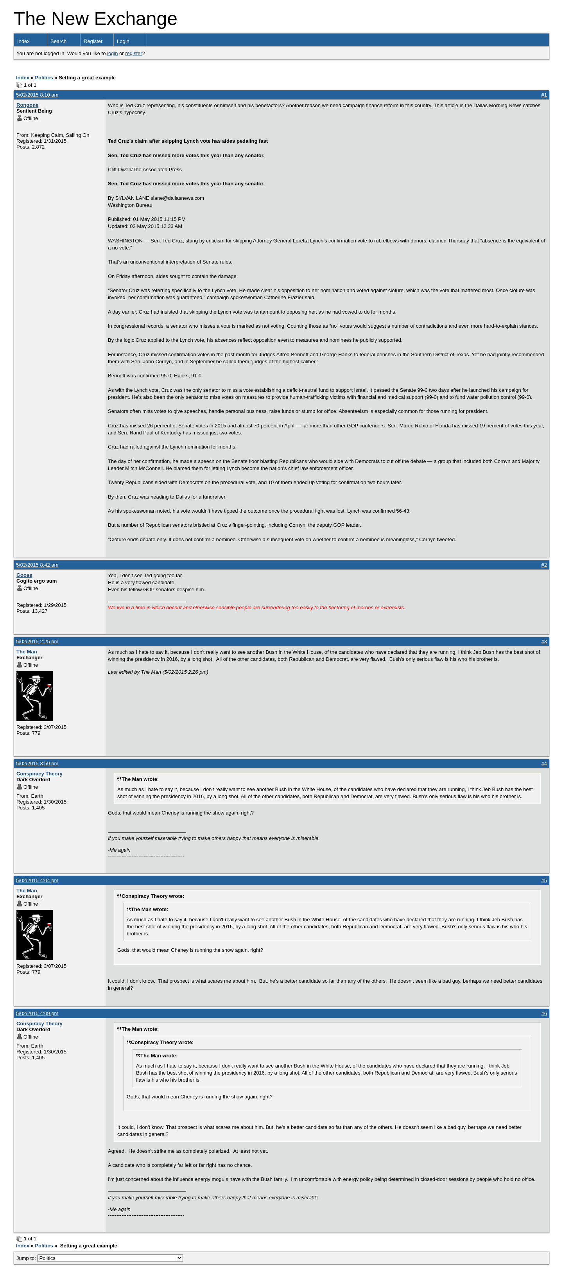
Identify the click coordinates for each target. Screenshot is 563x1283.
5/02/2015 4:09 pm (37, 1013)
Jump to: (99, 1258)
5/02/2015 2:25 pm (37, 641)
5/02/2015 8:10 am (37, 95)
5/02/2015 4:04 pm (37, 880)
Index (23, 41)
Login (123, 41)
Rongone (27, 105)
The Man (26, 652)
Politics (44, 78)
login (112, 53)
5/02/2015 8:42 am (37, 565)
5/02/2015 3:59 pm (37, 763)
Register (93, 41)
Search (58, 41)
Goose (24, 575)
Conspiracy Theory (39, 774)
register (133, 53)
